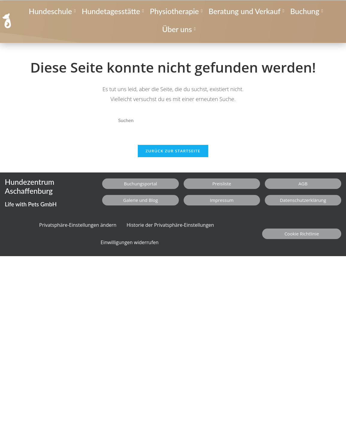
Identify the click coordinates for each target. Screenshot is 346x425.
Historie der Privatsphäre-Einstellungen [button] (170, 225)
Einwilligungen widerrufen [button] (130, 242)
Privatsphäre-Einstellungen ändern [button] (78, 225)
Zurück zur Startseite (173, 151)
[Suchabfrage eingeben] (173, 120)
